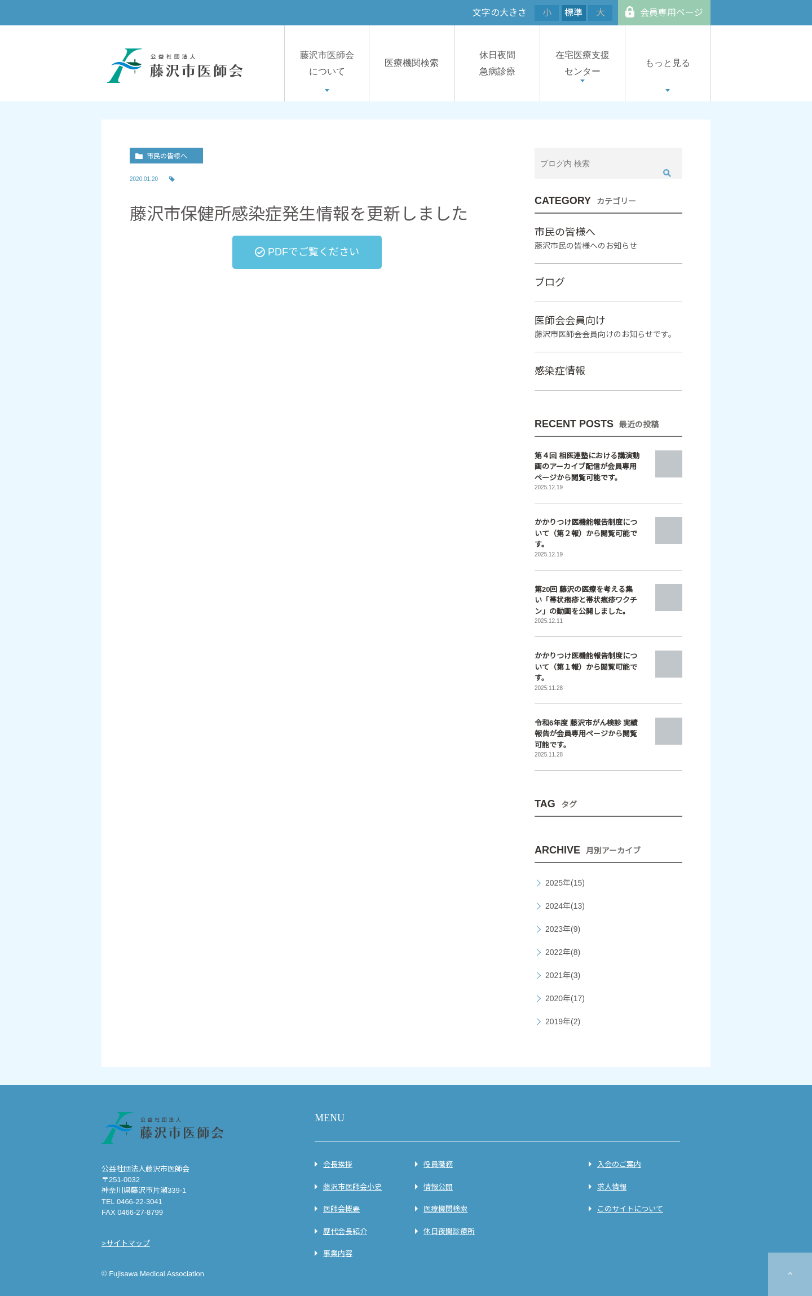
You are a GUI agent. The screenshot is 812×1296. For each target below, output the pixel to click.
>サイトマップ (126, 1243)
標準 (573, 12)
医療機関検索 (412, 63)
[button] (307, 252)
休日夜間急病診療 (497, 63)
